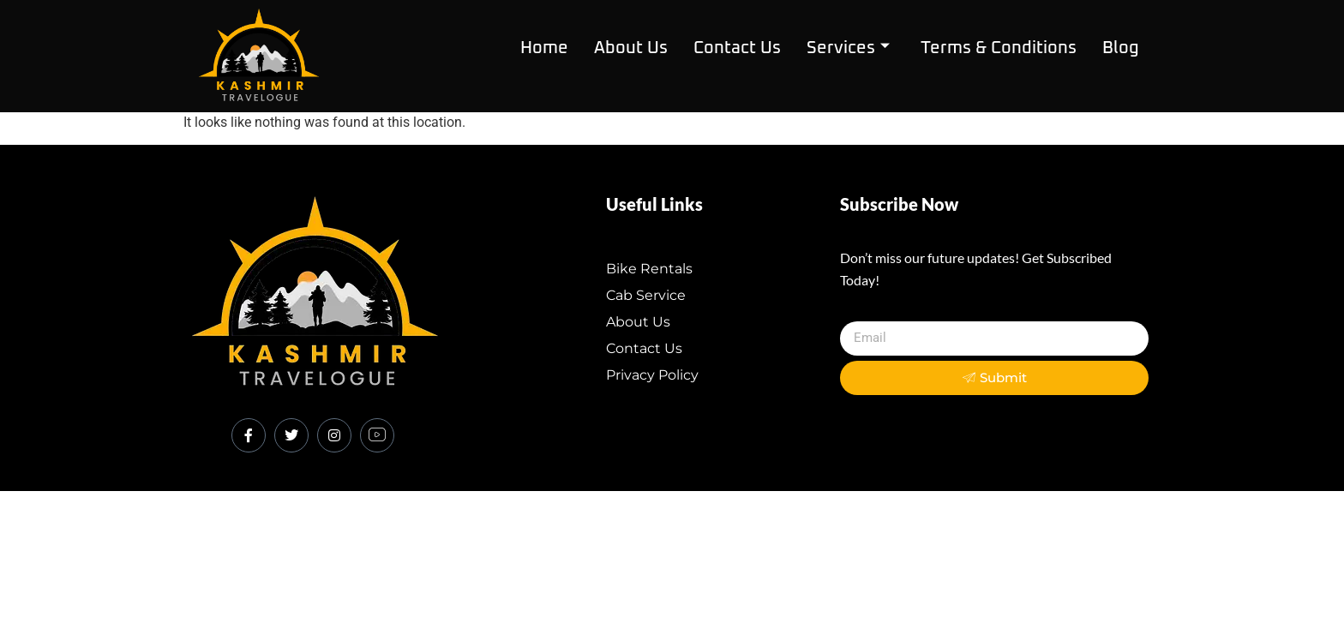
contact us (737, 48)
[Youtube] (377, 435)
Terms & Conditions (999, 48)
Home (544, 48)
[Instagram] (334, 435)
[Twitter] (291, 435)
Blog (1120, 48)
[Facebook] (248, 435)
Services (848, 48)
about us (631, 48)
